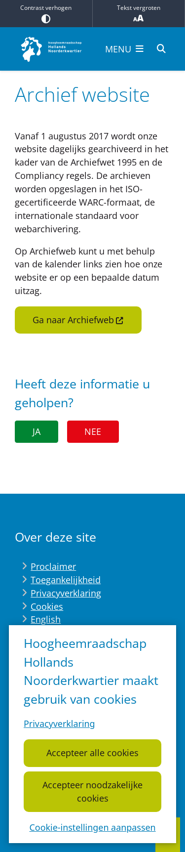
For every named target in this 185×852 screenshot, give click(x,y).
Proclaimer (53, 566)
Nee (92, 431)
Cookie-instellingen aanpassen (92, 827)
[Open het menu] (124, 49)
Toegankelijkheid (66, 580)
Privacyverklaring (59, 724)
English (46, 619)
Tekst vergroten (139, 13)
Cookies (47, 606)
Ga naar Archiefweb (78, 320)
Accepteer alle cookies (92, 753)
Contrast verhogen (46, 13)
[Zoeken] (161, 48)
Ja (36, 431)
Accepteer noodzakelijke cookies (92, 791)
